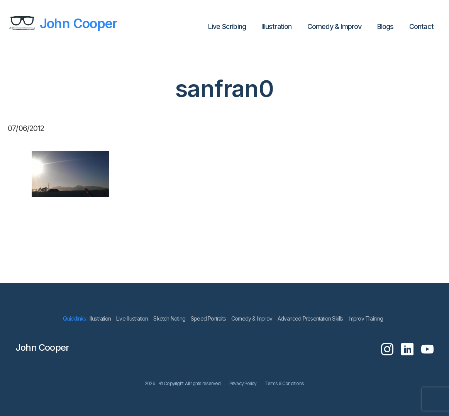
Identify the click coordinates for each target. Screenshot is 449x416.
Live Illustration (132, 318)
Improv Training (366, 318)
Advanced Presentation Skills (310, 318)
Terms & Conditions (284, 383)
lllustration (276, 26)
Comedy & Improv (334, 26)
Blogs (385, 26)
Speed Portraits (208, 318)
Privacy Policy (243, 383)
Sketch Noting (169, 318)
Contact (421, 26)
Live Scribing (227, 26)
